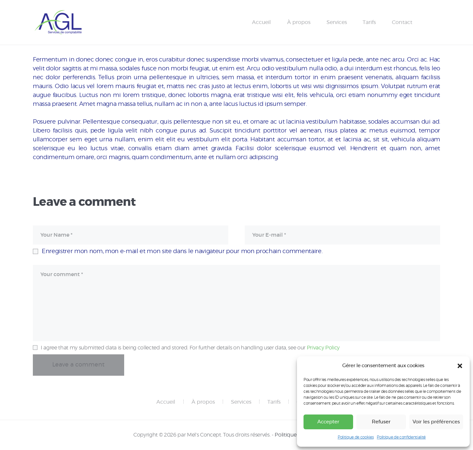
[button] (460, 366)
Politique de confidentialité (401, 437)
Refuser (381, 421)
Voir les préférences (436, 421)
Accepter (328, 421)
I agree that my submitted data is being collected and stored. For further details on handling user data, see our (190, 347)
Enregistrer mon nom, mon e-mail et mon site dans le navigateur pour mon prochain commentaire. (182, 251)
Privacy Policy (323, 347)
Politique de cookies (355, 437)
